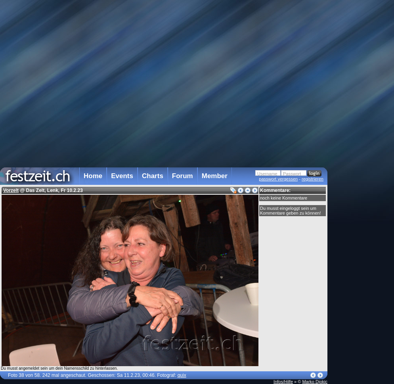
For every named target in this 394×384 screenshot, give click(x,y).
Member (215, 176)
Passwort (292, 173)
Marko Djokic (314, 381)
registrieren (312, 179)
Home (93, 176)
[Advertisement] (362, 160)
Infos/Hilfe (283, 381)
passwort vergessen (278, 179)
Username (267, 173)
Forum (182, 176)
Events (122, 176)
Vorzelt (11, 190)
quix (182, 375)
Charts (152, 176)
